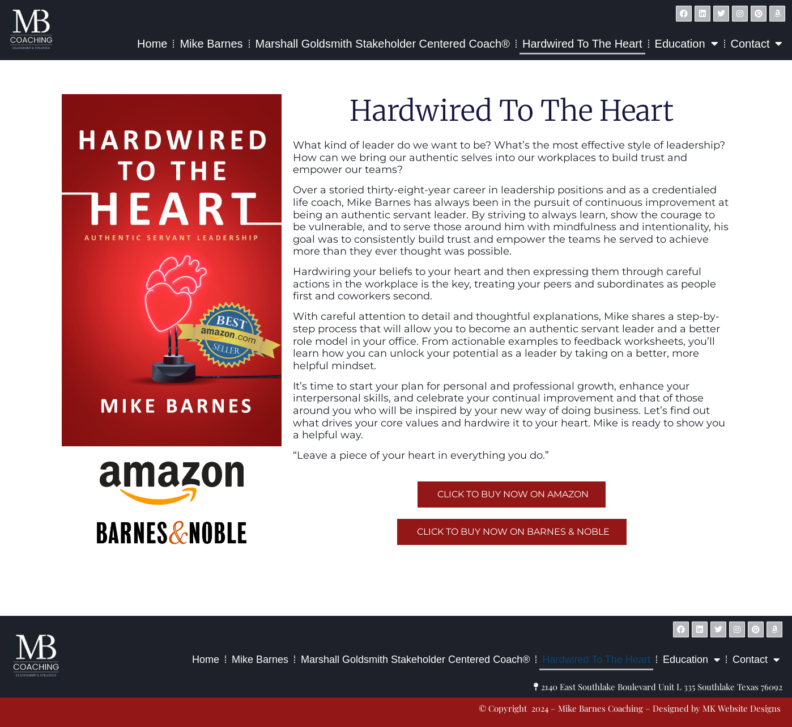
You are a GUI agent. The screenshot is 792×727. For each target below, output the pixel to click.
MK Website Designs (477, 605)
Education (686, 43)
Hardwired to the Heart (582, 43)
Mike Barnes (211, 43)
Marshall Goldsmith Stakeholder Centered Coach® (383, 43)
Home (152, 43)
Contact (757, 43)
